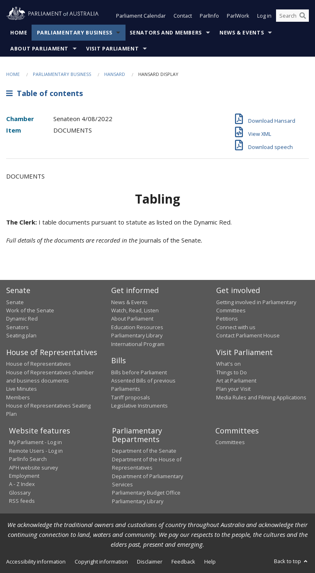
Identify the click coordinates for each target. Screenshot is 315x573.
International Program (137, 344)
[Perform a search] (303, 15)
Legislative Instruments (139, 405)
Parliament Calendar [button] (141, 15)
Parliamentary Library (136, 335)
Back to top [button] (291, 561)
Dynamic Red (22, 318)
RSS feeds (22, 500)
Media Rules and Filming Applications (261, 397)
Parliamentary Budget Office (146, 492)
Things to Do (231, 372)
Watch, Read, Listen (135, 310)
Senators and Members (166, 32)
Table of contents (44, 93)
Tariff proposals (130, 397)
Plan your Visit (233, 388)
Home (18, 32)
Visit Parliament (112, 48)
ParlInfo (209, 15)
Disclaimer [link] (149, 561)
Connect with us (236, 327)
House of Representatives (38, 363)
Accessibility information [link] (36, 561)
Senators (17, 327)
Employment (24, 475)
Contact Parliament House (248, 335)
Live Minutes (21, 388)
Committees (230, 442)
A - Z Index (22, 484)
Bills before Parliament (139, 372)
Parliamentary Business (74, 32)
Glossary (19, 492)
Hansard (114, 74)
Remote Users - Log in (36, 450)
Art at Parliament (236, 380)
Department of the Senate (144, 450)
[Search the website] (292, 15)
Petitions (227, 318)
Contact (182, 15)
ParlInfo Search (28, 459)
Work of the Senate (30, 310)
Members (18, 397)
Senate (15, 302)
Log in (264, 15)
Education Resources (137, 327)
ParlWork (238, 15)
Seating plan (21, 335)
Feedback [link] (183, 561)
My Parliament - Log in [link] (35, 442)
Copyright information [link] (101, 561)
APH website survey (33, 467)
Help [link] (210, 561)
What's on (228, 363)
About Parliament (39, 48)
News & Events (241, 32)
